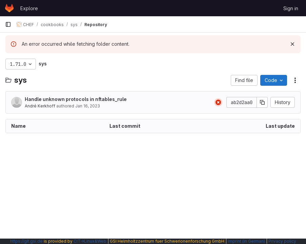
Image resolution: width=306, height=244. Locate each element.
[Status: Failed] (218, 102)
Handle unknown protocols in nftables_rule (76, 99)
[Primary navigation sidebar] (8, 24)
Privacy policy (282, 241)
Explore (29, 8)
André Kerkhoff (40, 105)
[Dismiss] (292, 44)
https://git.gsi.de (26, 241)
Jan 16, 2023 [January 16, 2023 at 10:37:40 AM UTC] (87, 105)
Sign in (290, 8)
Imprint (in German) (246, 241)
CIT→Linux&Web (90, 241)
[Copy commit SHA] (262, 102)
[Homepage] (9, 8)
